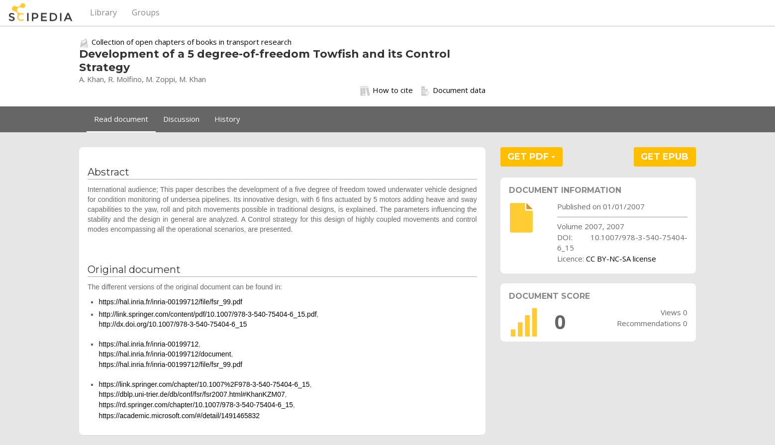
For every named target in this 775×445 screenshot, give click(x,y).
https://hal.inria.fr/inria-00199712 (148, 344)
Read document (121, 119)
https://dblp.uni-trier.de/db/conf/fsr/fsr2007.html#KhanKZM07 (191, 394)
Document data (452, 90)
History (227, 119)
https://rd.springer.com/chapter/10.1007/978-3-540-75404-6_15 (195, 405)
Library (103, 12)
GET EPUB (664, 156)
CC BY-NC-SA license (621, 259)
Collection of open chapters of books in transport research (191, 42)
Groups (146, 12)
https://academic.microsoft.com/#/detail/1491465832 (179, 416)
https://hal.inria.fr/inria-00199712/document (164, 354)
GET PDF (531, 156)
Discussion (181, 119)
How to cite (386, 90)
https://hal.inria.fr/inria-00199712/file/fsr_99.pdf (170, 302)
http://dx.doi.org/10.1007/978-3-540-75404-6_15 (172, 324)
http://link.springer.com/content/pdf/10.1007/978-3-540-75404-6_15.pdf (207, 314)
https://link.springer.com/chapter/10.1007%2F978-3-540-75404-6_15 (203, 384)
